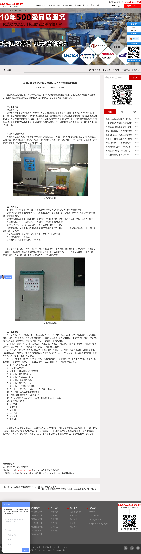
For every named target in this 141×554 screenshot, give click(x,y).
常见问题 (106, 70)
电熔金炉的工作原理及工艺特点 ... (120, 135)
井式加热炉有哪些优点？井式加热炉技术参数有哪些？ (33, 487)
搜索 (135, 77)
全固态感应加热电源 (15, 134)
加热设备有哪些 (86, 95)
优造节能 (61, 98)
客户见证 (54, 523)
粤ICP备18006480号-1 (57, 550)
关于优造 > (55, 508)
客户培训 (116, 70)
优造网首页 (41, 5)
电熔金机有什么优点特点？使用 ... (120, 139)
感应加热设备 (12, 110)
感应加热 (15, 98)
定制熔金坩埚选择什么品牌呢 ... (119, 151)
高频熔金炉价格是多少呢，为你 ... (120, 127)
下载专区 (126, 70)
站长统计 (57, 547)
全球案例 (90, 5)
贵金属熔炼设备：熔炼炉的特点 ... (120, 131)
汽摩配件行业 (37, 515)
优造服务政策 (94, 70)
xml (65, 547)
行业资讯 (54, 519)
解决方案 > (35, 508)
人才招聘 (36, 547)
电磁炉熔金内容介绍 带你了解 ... (119, 147)
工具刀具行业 (37, 523)
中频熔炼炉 (79, 5)
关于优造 (101, 5)
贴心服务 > (74, 508)
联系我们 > (93, 508)
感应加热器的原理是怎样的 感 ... (119, 119)
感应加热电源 (18, 137)
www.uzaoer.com (24, 470)
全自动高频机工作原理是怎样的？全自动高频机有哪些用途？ (71, 489)
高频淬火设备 (54, 5)
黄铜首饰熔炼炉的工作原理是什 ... (120, 123)
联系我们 (54, 531)
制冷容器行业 (37, 512)
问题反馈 (136, 70)
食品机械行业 (37, 527)
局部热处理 (34, 395)
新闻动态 (54, 515)
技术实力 (54, 527)
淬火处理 (26, 365)
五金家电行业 (37, 534)
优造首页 (13, 11)
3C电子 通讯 (36, 531)
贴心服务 (111, 5)
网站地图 (47, 547)
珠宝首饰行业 (37, 519)
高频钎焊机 (67, 5)
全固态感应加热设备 (15, 95)
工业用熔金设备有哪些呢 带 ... (118, 155)
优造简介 (54, 512)
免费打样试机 (132, 6)
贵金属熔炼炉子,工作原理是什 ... (119, 143)
